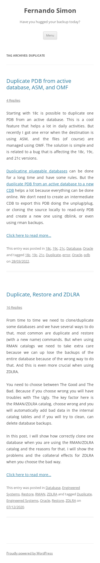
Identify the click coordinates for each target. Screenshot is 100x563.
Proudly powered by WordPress (29, 553)
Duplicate (53, 254)
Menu (50, 35)
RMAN (40, 494)
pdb (87, 254)
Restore (27, 494)
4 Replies (13, 100)
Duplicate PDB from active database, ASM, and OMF (38, 84)
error (66, 254)
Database (73, 248)
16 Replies (14, 307)
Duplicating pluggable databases (36, 171)
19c (55, 248)
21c (62, 248)
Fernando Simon (50, 10)
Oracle (88, 248)
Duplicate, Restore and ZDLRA (43, 294)
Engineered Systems (22, 500)
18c (48, 248)
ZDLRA (52, 494)
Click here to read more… (28, 235)
